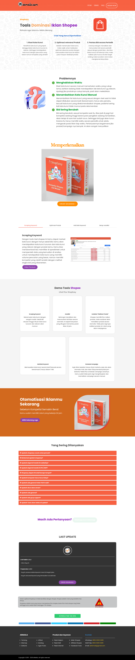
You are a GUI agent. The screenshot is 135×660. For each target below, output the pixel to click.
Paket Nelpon (58, 640)
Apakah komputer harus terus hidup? (34, 478)
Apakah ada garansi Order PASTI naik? (34, 483)
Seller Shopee (75, 640)
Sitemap (24, 643)
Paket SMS (57, 643)
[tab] (30, 222)
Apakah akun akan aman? (30, 488)
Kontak (88, 635)
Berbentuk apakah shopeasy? (31, 458)
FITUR (90, 5)
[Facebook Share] (43, 623)
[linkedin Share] (75, 623)
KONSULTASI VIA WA (67, 616)
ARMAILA (35, 657)
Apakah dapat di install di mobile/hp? (34, 463)
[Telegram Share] (59, 623)
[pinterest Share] (92, 623)
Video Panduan (30, 267)
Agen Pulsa (42, 646)
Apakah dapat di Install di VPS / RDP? (34, 468)
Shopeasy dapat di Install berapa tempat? (36, 473)
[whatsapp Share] (108, 623)
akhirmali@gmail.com (97, 646)
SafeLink (24, 646)
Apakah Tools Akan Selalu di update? (34, 503)
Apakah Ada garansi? (28, 493)
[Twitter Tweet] (26, 623)
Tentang (24, 640)
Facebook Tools (76, 646)
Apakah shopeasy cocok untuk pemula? (35, 453)
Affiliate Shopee (76, 643)
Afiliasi (40, 640)
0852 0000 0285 (98, 640)
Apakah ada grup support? (30, 498)
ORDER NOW (111, 5)
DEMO (96, 5)
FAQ (102, 5)
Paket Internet (58, 646)
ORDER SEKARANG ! (68, 204)
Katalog (41, 643)
